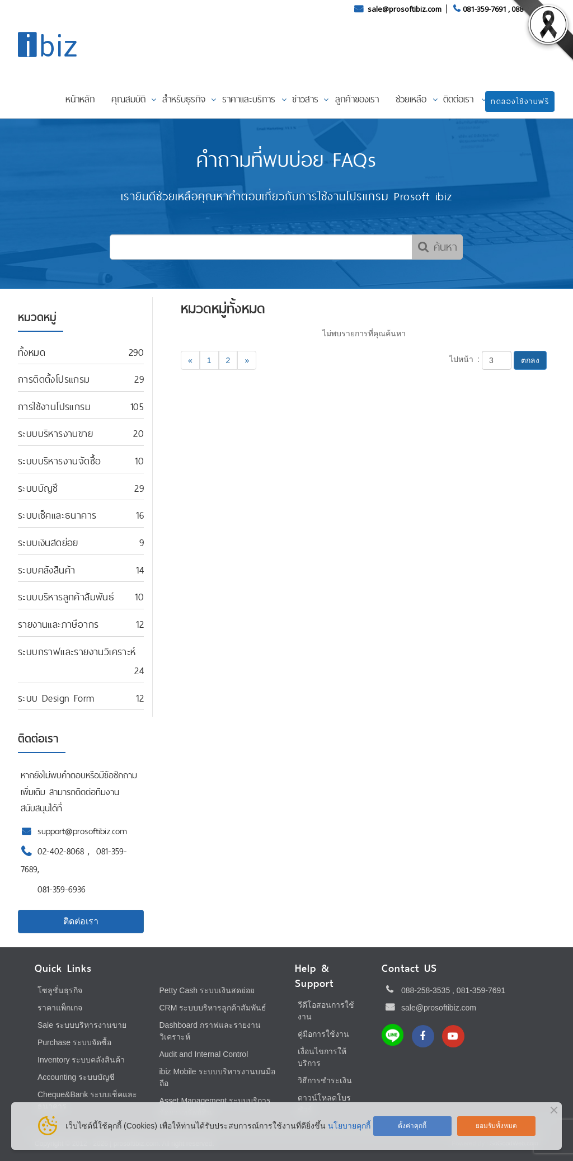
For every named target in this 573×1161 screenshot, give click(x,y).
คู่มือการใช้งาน (323, 1034)
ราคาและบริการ (248, 99)
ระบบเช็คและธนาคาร (57, 515)
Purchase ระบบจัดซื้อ (74, 1042)
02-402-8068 (62, 851)
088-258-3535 (425, 990)
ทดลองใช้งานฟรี (520, 101)
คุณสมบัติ (128, 99)
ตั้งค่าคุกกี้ (412, 1126)
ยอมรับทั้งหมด (496, 1126)
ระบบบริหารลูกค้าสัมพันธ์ (66, 597)
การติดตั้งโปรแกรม (54, 379)
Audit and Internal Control (203, 1054)
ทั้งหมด (31, 352)
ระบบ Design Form (56, 698)
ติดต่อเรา (458, 99)
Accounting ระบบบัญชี (76, 1077)
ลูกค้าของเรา (357, 99)
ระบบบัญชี (38, 488)
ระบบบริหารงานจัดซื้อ (59, 461)
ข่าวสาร (305, 99)
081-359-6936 (61, 889)
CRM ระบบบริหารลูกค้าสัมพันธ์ (213, 1007)
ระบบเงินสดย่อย (48, 542)
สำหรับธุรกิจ (183, 99)
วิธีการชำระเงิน (325, 1080)
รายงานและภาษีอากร (58, 624)
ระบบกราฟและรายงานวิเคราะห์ (77, 651)
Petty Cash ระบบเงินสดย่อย (207, 990)
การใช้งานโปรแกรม (54, 406)
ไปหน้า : (464, 359)
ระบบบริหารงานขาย (55, 433)
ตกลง (530, 360)
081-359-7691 (484, 9)
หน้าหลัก (80, 99)
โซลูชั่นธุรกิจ (59, 990)
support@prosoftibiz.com (82, 831)
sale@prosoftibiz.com (405, 9)
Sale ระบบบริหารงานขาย (81, 1025)
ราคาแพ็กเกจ (59, 1007)
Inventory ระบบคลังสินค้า (81, 1059)
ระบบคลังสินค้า (46, 570)
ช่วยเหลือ (411, 99)
